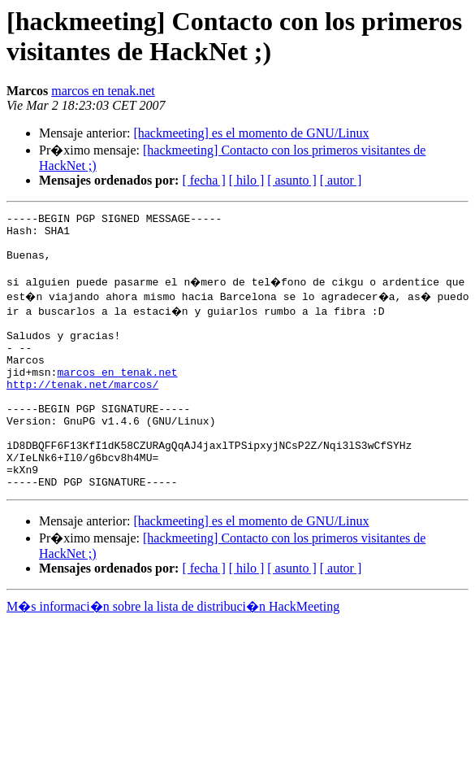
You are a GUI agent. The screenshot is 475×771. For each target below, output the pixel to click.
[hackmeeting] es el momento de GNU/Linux (251, 133)
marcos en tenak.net (103, 91)
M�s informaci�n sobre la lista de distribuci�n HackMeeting (172, 653)
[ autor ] (341, 180)
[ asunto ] (291, 180)
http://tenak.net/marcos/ (82, 410)
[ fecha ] (203, 180)
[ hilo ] (247, 180)
